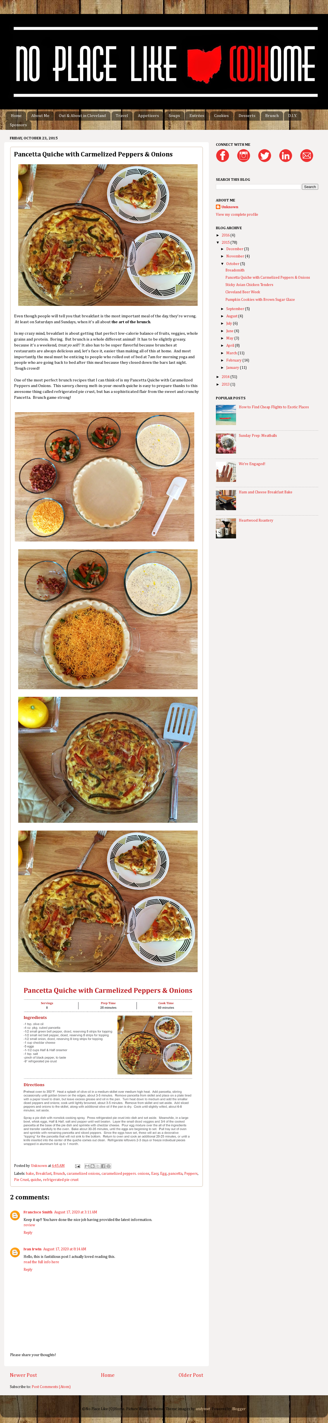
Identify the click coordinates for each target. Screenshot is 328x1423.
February (234, 360)
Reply (28, 1233)
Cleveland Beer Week (242, 292)
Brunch (272, 116)
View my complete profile (237, 215)
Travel (122, 116)
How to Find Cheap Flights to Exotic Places (274, 407)
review (29, 1225)
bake (30, 1174)
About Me (40, 116)
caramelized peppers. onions (125, 1174)
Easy (155, 1174)
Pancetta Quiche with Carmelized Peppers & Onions (267, 278)
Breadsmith (234, 270)
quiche (36, 1180)
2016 (226, 235)
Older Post (191, 1375)
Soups (174, 116)
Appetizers (148, 116)
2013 (226, 384)
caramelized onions (83, 1174)
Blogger (238, 1409)
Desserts (247, 116)
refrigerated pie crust (60, 1180)
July (229, 323)
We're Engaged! (252, 464)
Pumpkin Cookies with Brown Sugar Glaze (260, 300)
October (233, 264)
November (235, 256)
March (232, 353)
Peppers (191, 1174)
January (233, 368)
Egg (163, 1174)
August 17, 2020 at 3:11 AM (75, 1212)
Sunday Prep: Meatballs (258, 436)
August (232, 316)
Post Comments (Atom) (51, 1387)
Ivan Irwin (32, 1249)
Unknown (229, 207)
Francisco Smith (38, 1212)
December (235, 249)
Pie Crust (21, 1180)
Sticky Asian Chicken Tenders (249, 285)
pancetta (175, 1174)
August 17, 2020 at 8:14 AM (64, 1249)
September (235, 309)
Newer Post (23, 1375)
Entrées (197, 116)
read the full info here (41, 1262)
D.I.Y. (292, 116)
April (230, 346)
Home (16, 116)
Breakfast (44, 1174)
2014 (226, 377)
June (230, 331)
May (230, 338)
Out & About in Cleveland (82, 116)
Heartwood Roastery (256, 520)
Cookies (221, 116)
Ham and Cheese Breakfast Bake (265, 492)
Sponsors (18, 125)
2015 (226, 243)
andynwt (203, 1409)
